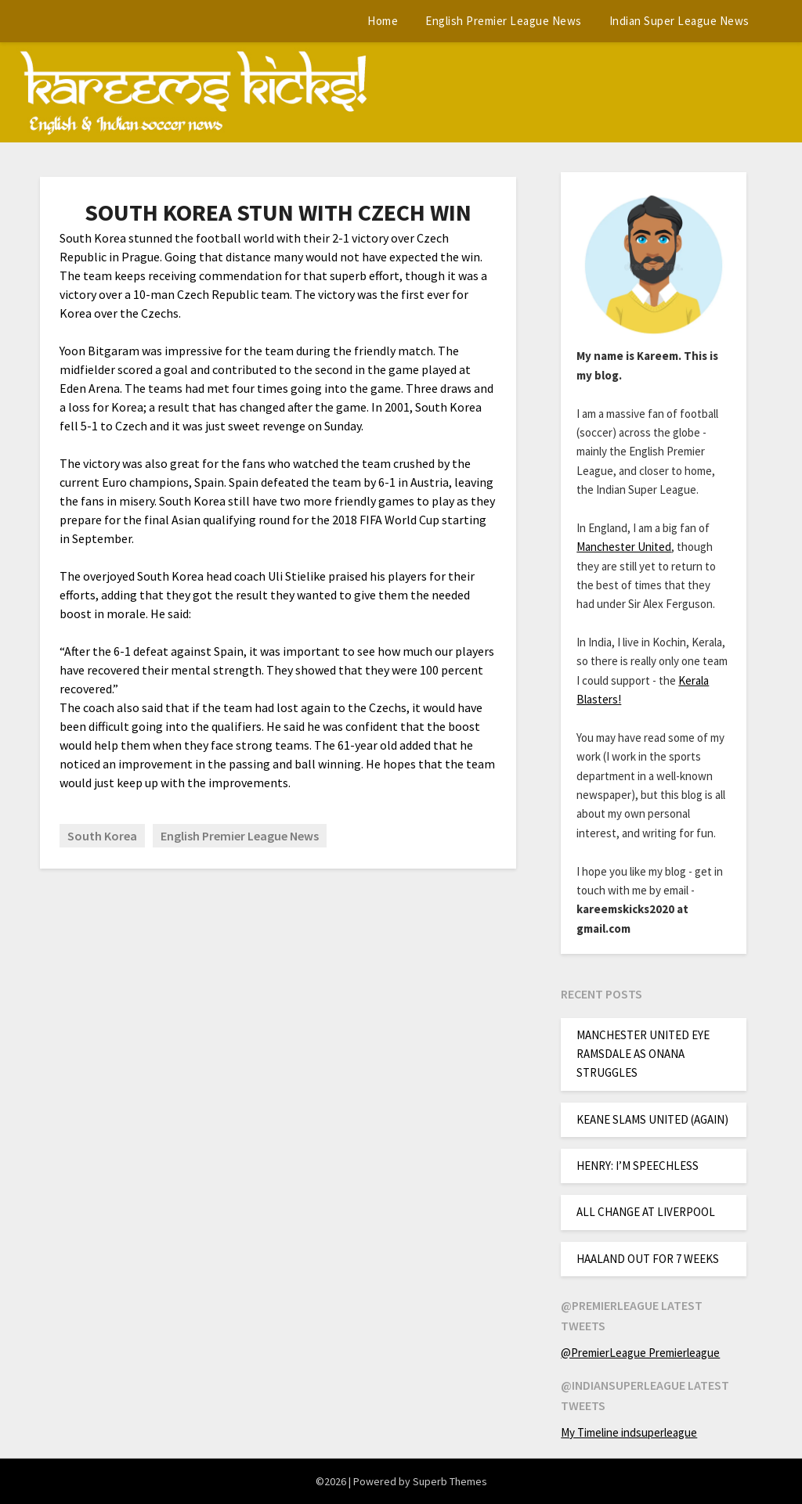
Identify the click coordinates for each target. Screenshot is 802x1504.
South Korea (102, 836)
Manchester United (623, 546)
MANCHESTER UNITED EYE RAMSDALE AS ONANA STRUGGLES (643, 1054)
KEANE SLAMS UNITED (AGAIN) (652, 1119)
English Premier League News (503, 20)
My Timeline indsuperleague (629, 1432)
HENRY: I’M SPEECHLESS (637, 1165)
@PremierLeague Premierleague (640, 1352)
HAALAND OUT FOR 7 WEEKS (647, 1258)
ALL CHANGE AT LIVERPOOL (645, 1211)
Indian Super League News (679, 20)
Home (382, 20)
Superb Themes (450, 1481)
